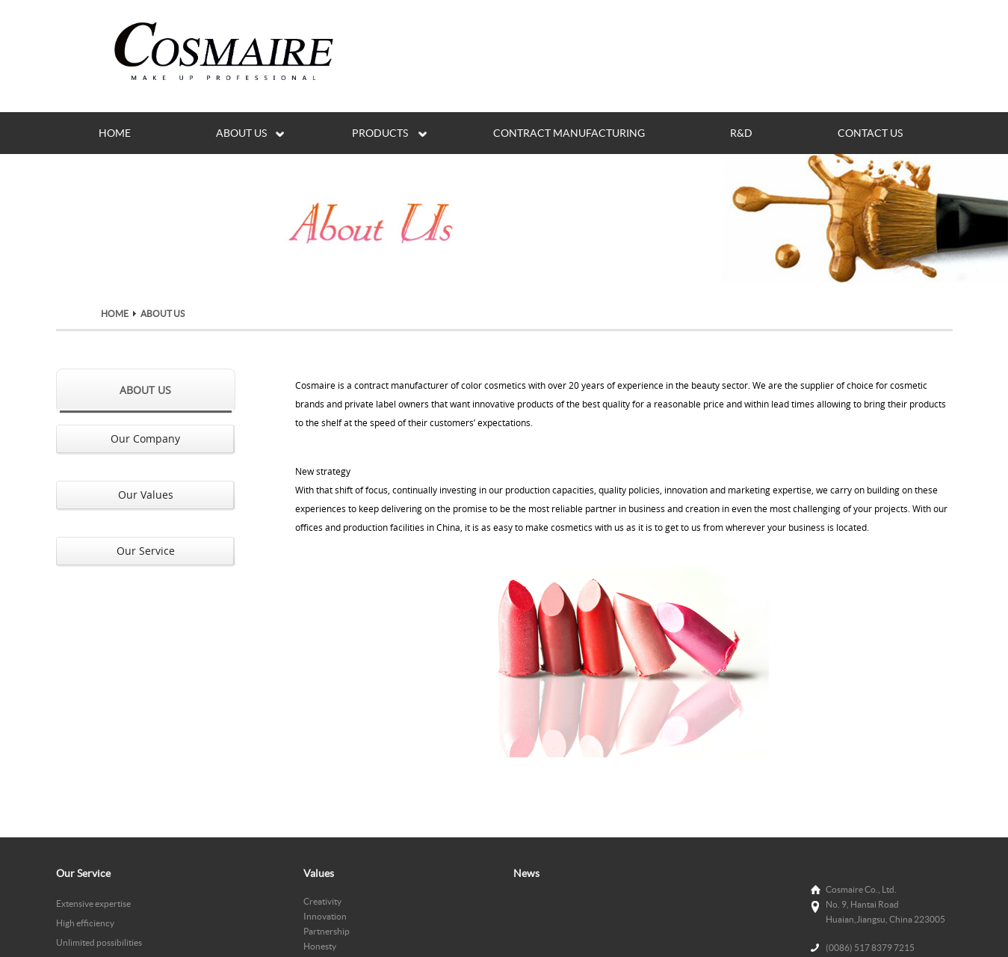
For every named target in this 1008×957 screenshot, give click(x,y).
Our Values (145, 494)
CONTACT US (870, 133)
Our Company (145, 438)
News (526, 873)
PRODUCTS (380, 133)
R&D (741, 133)
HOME (115, 133)
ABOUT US (241, 133)
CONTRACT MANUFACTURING (569, 133)
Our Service (146, 551)
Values (318, 873)
